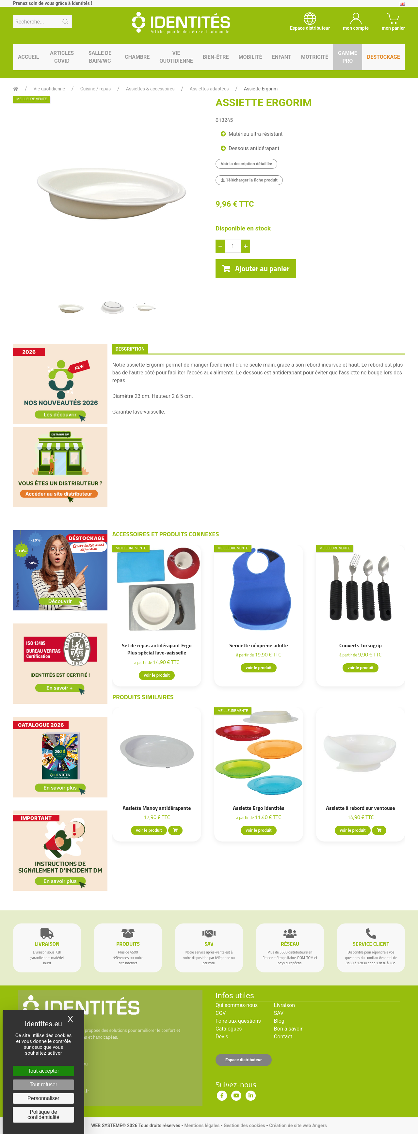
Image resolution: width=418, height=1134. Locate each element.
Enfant (281, 57)
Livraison (284, 1005)
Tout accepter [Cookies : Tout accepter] (43, 1071)
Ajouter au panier (256, 268)
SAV (278, 1013)
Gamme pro (347, 57)
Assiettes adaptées (209, 88)
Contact (283, 1036)
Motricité (314, 57)
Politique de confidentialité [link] (43, 1114)
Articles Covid (62, 57)
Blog (279, 1021)
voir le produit (156, 675)
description (130, 349)
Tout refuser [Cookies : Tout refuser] (43, 1084)
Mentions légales (201, 1125)
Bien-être (216, 57)
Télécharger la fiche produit (249, 180)
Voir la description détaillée (246, 163)
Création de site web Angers (298, 1125)
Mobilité (250, 57)
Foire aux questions (238, 1021)
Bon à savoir (288, 1029)
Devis (222, 1036)
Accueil (28, 57)
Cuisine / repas (95, 88)
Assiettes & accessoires (150, 88)
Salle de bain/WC (99, 57)
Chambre (137, 57)
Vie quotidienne (176, 57)
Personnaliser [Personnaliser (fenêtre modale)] (43, 1098)
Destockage (383, 57)
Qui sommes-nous (237, 1005)
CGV (221, 1013)
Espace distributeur (243, 1059)
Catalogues (229, 1029)
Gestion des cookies (244, 1125)
